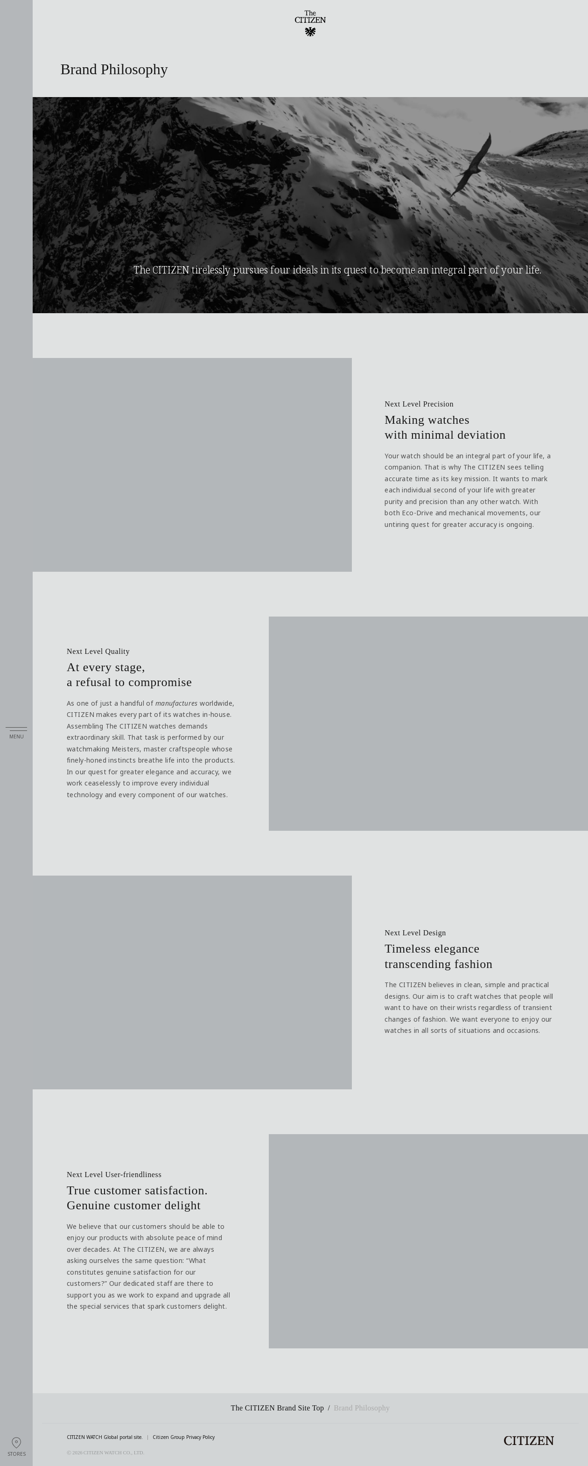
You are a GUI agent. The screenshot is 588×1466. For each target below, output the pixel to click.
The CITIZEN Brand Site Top (277, 1408)
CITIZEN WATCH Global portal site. (105, 1437)
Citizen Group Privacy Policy (184, 1437)
